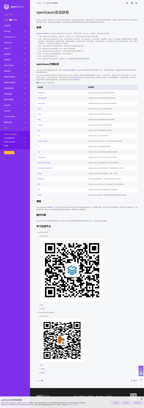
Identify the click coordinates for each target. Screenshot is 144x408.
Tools (39, 109)
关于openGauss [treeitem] (13, 37)
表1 (128, 77)
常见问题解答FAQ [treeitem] (13, 138)
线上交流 (104, 221)
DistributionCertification (45, 168)
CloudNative (41, 157)
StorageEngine (42, 98)
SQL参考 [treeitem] (13, 111)
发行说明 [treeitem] (13, 31)
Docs (39, 114)
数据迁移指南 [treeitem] (13, 99)
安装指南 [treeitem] (13, 54)
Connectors (41, 103)
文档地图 (38, 3)
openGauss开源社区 (69, 70)
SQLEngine (41, 92)
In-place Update (43, 141)
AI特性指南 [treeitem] (13, 94)
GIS (39, 152)
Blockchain (41, 179)
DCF (39, 184)
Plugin (40, 173)
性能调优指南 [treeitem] (13, 88)
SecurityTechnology (44, 162)
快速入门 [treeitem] (13, 48)
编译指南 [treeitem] (13, 71)
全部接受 (115, 403)
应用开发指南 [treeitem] (13, 65)
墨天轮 (43, 372)
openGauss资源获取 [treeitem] (13, 134)
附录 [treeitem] (13, 128)
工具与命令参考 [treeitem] (13, 116)
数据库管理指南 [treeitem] (13, 77)
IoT (39, 136)
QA (39, 189)
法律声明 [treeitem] (13, 25)
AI (38, 146)
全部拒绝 (126, 403)
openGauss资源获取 (52, 3)
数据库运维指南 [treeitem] (13, 82)
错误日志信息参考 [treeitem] (13, 142)
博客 (49, 207)
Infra (39, 119)
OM (39, 130)
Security (40, 125)
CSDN (43, 308)
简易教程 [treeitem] (13, 60)
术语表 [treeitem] (13, 146)
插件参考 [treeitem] (13, 105)
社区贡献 (76, 79)
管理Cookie (137, 403)
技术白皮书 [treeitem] (13, 43)
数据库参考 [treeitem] (13, 122)
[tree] (15, 86)
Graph (40, 195)
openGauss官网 (41, 33)
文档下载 (9, 152)
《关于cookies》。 (75, 404)
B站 (42, 305)
